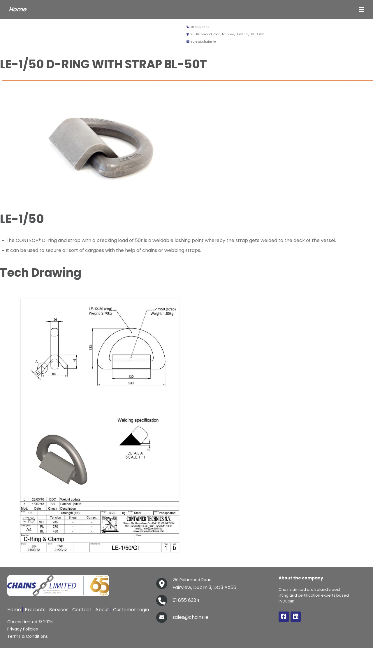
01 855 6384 (197, 27)
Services (58, 609)
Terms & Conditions (27, 636)
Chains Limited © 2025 (30, 622)
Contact (82, 609)
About (102, 609)
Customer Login (131, 609)
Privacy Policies (22, 629)
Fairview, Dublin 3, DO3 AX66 (204, 583)
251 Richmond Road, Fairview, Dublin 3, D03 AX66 (225, 34)
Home (14, 609)
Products (35, 609)
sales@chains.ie (201, 41)
